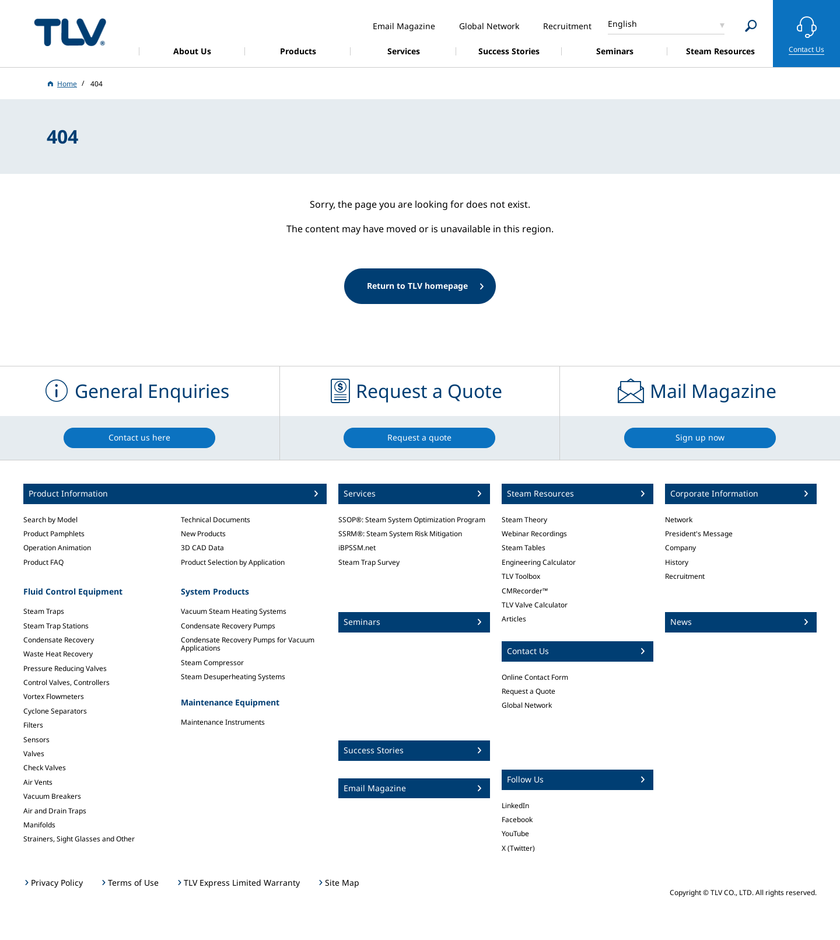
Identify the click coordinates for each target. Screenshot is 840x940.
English (622, 23)
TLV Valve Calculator (535, 605)
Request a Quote (528, 691)
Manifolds (39, 825)
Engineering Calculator (539, 562)
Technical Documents (215, 520)
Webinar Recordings (534, 534)
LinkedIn (515, 805)
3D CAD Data (202, 548)
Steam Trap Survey (369, 562)
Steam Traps (43, 611)
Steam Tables (523, 548)
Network (678, 520)
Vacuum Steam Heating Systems (233, 611)
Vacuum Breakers (52, 796)
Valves (33, 754)
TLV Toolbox (521, 576)
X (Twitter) (518, 848)
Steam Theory (524, 520)
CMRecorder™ (525, 591)
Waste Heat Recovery (58, 654)
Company (680, 548)
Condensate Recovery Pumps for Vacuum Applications (247, 644)
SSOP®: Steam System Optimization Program (411, 520)
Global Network (527, 705)
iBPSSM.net (357, 548)
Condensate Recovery (58, 640)
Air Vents (37, 782)
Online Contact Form (535, 677)
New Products (203, 534)
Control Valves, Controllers (66, 682)
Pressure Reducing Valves (65, 668)
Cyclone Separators (55, 711)
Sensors (36, 740)
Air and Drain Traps (54, 811)
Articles (514, 619)
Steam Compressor (212, 663)
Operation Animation (57, 548)
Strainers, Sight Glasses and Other (79, 839)
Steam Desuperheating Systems (233, 677)
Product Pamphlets (54, 534)
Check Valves (44, 768)
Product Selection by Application (233, 562)
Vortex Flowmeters (53, 696)
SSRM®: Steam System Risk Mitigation (400, 534)
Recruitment (685, 576)
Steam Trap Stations (56, 626)
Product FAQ (43, 562)
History (676, 562)
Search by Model (50, 520)
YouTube (515, 833)
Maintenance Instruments (223, 722)
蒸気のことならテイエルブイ (70, 32)
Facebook (517, 819)
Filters (33, 725)
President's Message (699, 534)
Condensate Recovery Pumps (228, 626)
